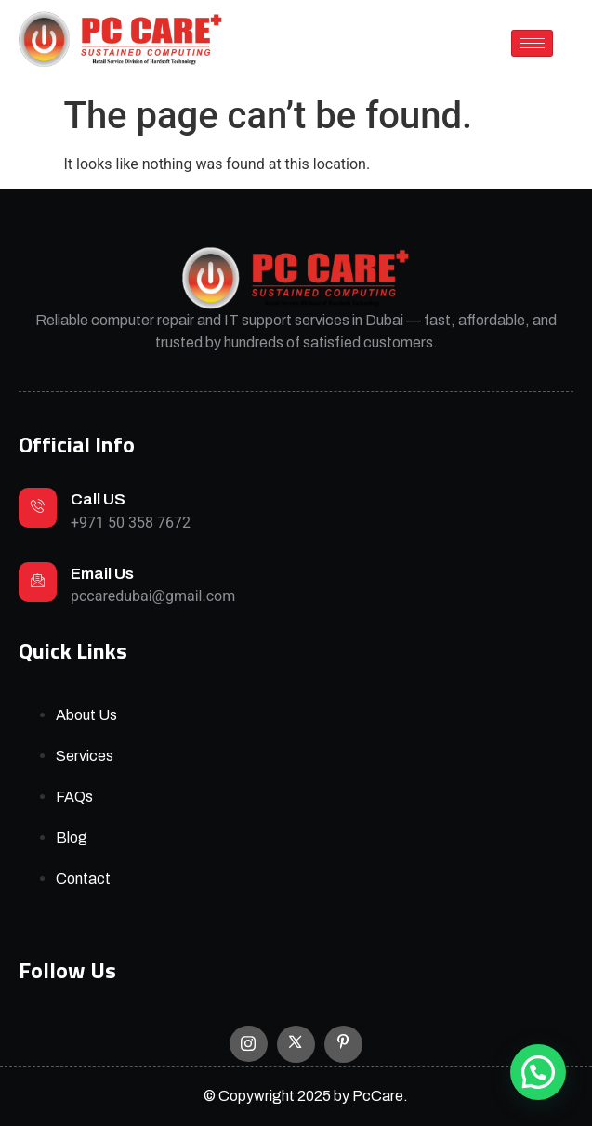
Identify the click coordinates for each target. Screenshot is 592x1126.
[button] (538, 1072)
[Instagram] (249, 1044)
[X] (296, 1044)
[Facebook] (343, 1044)
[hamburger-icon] (532, 43)
